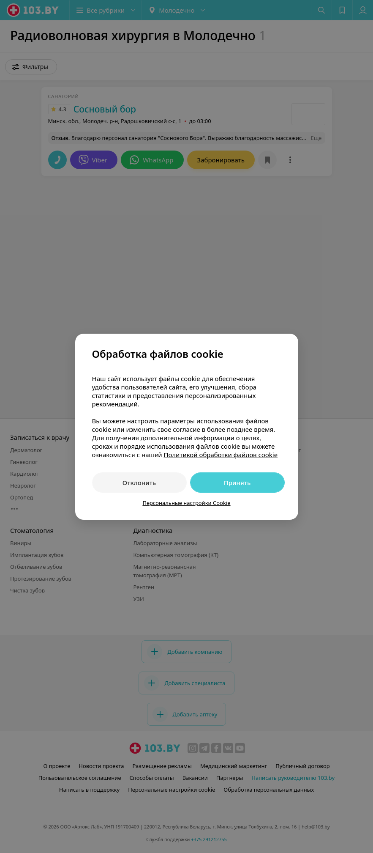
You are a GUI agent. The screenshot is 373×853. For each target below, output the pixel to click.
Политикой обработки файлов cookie (220, 454)
